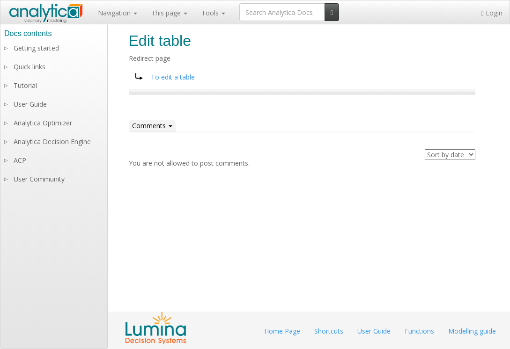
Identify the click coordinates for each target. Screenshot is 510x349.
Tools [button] (213, 12)
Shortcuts (328, 331)
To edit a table (173, 77)
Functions (419, 331)
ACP (20, 160)
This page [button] (169, 12)
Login (492, 12)
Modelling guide (472, 331)
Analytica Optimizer (43, 122)
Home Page (282, 331)
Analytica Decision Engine (52, 141)
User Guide (30, 104)
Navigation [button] (117, 12)
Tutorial (25, 85)
